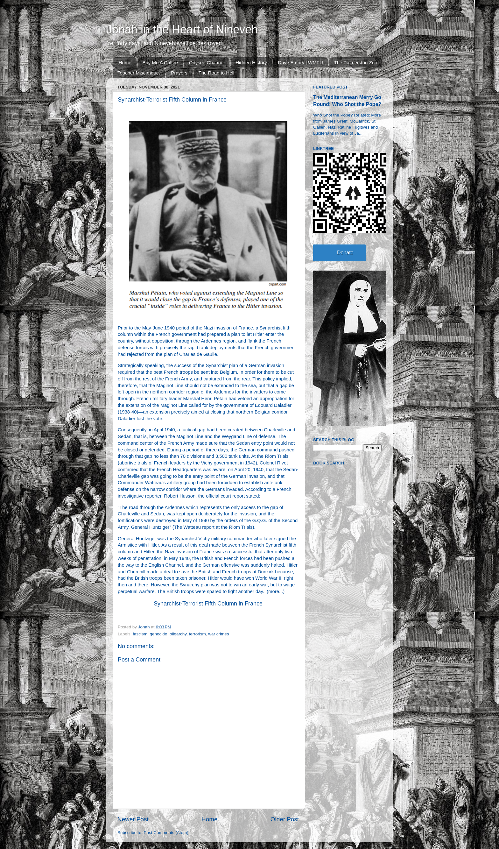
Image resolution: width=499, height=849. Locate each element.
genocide (158, 634)
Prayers (179, 72)
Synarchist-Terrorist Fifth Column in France (208, 603)
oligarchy (178, 634)
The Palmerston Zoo (355, 62)
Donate (345, 252)
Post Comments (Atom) (166, 832)
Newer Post (133, 819)
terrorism (197, 634)
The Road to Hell (217, 72)
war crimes (218, 634)
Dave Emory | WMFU (300, 62)
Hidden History (251, 62)
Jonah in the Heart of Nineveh (182, 29)
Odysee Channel (207, 62)
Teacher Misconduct (138, 72)
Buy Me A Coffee (160, 62)
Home (125, 62)
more (273, 591)
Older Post (285, 819)
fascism (140, 634)
